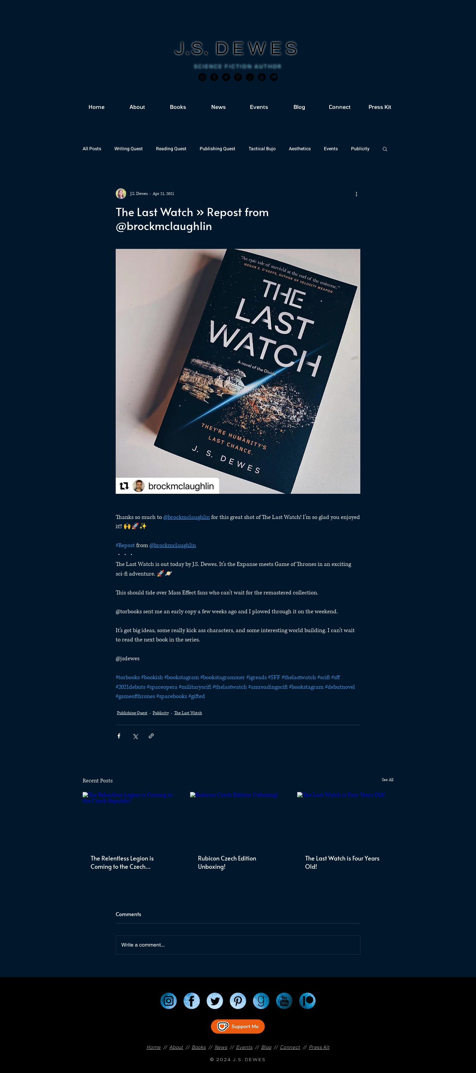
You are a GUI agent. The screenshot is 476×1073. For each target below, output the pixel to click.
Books (199, 1047)
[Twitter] (226, 77)
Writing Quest (128, 149)
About (176, 1047)
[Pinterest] (238, 77)
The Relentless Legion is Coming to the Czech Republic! (122, 862)
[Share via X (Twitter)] (135, 736)
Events (331, 149)
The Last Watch (188, 713)
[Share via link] (151, 736)
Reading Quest (171, 149)
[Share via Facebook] (119, 736)
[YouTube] (284, 1001)
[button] (385, 148)
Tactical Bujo (262, 149)
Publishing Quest (217, 149)
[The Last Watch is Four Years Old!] (345, 819)
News (221, 1047)
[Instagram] (202, 77)
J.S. (195, 48)
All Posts (92, 149)
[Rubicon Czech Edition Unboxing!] (238, 819)
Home (153, 1047)
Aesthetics (300, 149)
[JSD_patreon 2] (274, 77)
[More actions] (356, 194)
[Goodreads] (250, 77)
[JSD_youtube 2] (262, 77)
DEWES (258, 48)
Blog (266, 1047)
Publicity (360, 149)
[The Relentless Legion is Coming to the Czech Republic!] (131, 819)
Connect (290, 1047)
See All (387, 780)
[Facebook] (214, 77)
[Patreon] (307, 1001)
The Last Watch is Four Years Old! (342, 862)
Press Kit (319, 1047)
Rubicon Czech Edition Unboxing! (227, 862)
